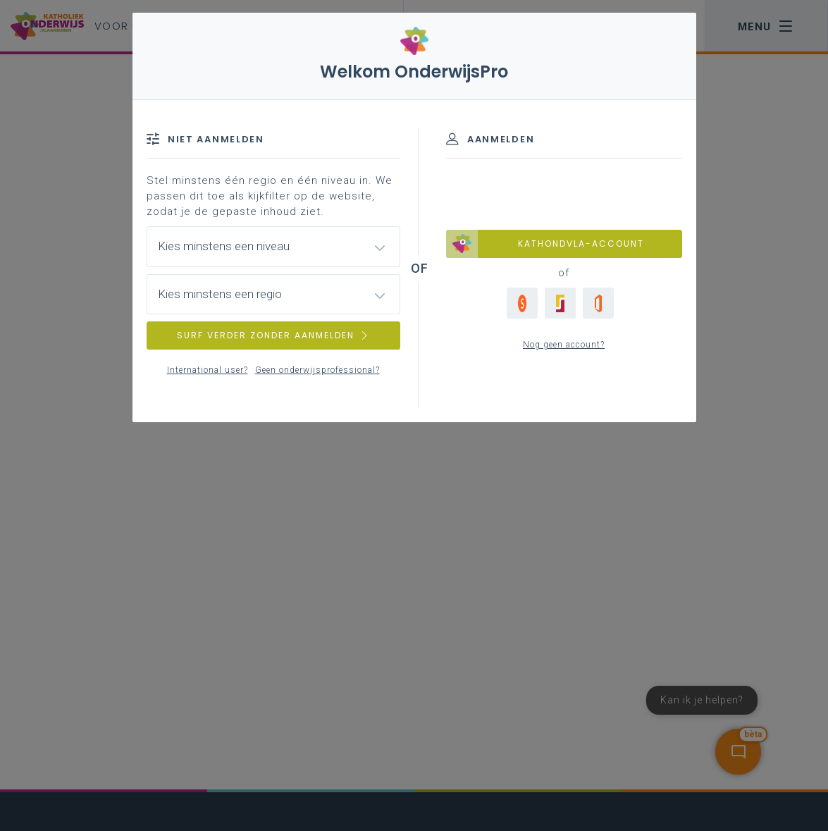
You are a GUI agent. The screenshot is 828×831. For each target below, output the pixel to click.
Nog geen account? (564, 345)
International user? (207, 370)
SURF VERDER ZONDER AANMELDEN (273, 335)
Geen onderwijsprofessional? (317, 370)
